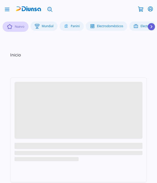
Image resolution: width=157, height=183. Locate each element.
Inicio (15, 55)
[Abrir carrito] (141, 9)
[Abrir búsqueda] (50, 9)
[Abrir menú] (7, 9)
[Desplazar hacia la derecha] (151, 26)
